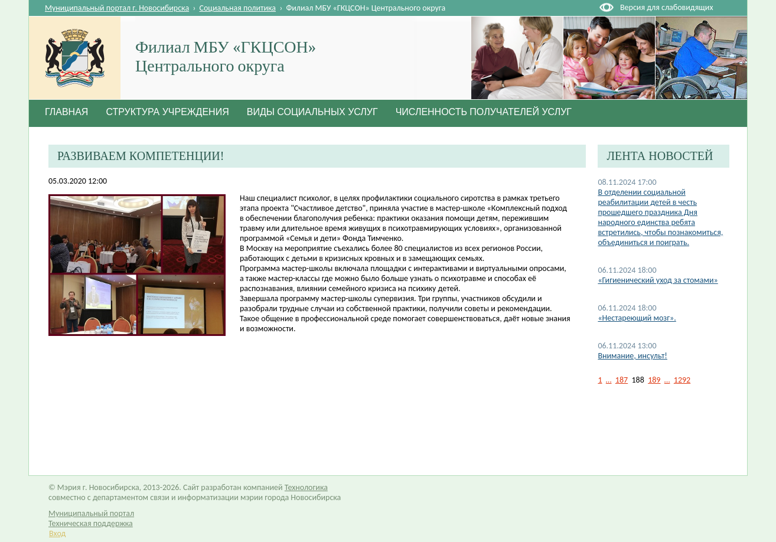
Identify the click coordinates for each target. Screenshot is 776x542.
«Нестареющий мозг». (637, 318)
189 (654, 380)
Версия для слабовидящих (666, 7)
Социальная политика (238, 8)
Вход (57, 533)
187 (621, 380)
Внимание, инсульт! (632, 356)
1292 (682, 380)
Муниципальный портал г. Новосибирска (117, 8)
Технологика (306, 487)
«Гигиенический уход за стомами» (658, 280)
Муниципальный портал (91, 513)
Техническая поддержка (90, 523)
